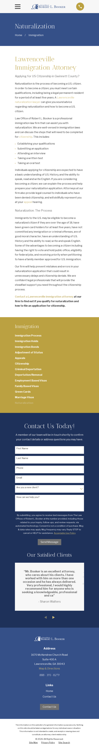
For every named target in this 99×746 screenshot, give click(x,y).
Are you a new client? (27, 487)
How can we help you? (28, 497)
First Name (22, 448)
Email (19, 477)
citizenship (25, 136)
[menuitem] (49, 336)
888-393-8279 (49, 675)
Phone (19, 468)
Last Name (22, 458)
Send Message (49, 542)
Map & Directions (49, 668)
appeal (28, 202)
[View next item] (53, 617)
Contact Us (49, 696)
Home (49, 691)
